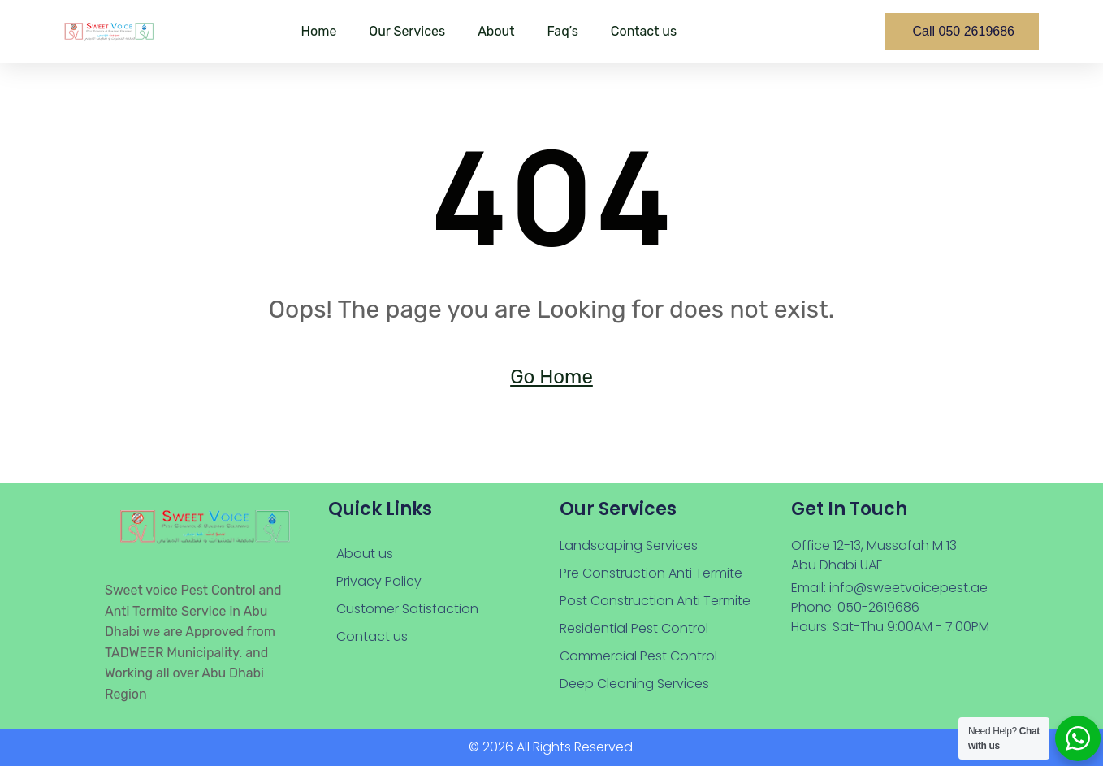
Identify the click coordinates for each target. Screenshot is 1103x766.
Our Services (407, 31)
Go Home (551, 377)
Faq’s (562, 31)
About (496, 31)
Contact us (644, 31)
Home (319, 31)
